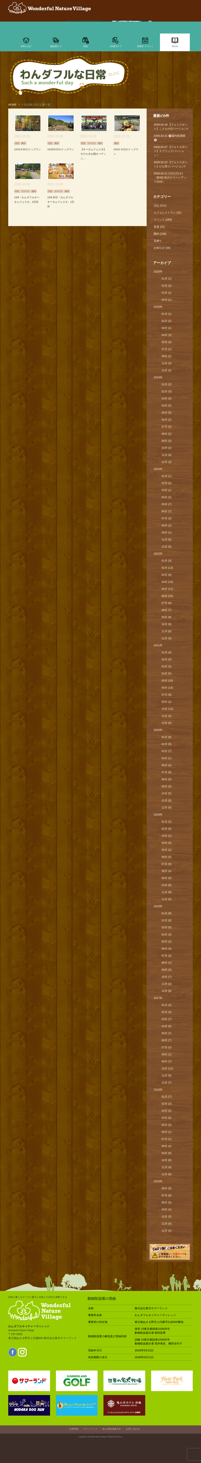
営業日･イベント (145, 41)
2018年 (158, 906)
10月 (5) (167, 793)
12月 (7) (167, 1082)
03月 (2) (167, 292)
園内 (23, 143)
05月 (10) (167, 680)
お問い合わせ (133, 1429)
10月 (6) (167, 624)
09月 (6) (167, 617)
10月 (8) (167, 885)
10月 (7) (167, 976)
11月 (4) (167, 454)
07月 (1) (167, 349)
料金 (86, 41)
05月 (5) (167, 412)
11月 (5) (167, 800)
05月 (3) (167, 342)
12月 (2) (167, 370)
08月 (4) (167, 871)
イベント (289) (163, 219)
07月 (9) (167, 694)
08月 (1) (167, 962)
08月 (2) (167, 433)
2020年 (158, 730)
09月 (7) (167, 1061)
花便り (158, 240)
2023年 (158, 469)
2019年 (158, 814)
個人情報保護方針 (111, 1429)
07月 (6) (167, 772)
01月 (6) (167, 737)
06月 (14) (167, 687)
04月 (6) (167, 1117)
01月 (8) (167, 913)
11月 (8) (167, 631)
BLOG (175, 41)
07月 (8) (167, 603)
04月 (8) (167, 1026)
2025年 (158, 306)
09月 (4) (167, 786)
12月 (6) (167, 807)
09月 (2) (167, 356)
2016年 (158, 1089)
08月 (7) (167, 610)
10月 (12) (167, 1068)
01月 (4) (167, 652)
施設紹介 (55, 41)
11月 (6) (167, 539)
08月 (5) (167, 779)
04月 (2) (167, 497)
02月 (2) (167, 320)
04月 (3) (167, 335)
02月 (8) (167, 744)
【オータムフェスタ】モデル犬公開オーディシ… (93, 154)
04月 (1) (167, 299)
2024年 (158, 377)
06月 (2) (167, 419)
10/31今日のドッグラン (27, 149)
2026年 (158, 271)
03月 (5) (167, 666)
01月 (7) (167, 1096)
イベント (92, 143)
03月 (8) (167, 574)
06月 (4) (167, 765)
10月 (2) (167, 447)
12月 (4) (167, 1230)
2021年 (158, 645)
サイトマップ (90, 1429)
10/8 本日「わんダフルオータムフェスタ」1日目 (60, 202)
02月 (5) (167, 828)
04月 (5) (167, 405)
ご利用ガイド (115, 41)
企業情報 (74, 1429)
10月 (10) (167, 708)
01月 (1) (167, 278)
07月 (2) (167, 426)
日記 (17, 143)
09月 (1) (167, 532)
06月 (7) (167, 511)
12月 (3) (167, 462)
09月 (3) (167, 969)
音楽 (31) (159, 226)
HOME (12, 104)
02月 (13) (167, 567)
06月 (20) (167, 596)
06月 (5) (167, 856)
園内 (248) (160, 233)
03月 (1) (167, 328)
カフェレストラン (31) (167, 212)
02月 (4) (167, 1012)
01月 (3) (167, 560)
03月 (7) (167, 751)
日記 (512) (160, 205)
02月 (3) (167, 285)
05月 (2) (167, 849)
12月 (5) (167, 546)
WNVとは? (26, 41)
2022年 (158, 553)
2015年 (158, 1181)
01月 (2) (167, 384)
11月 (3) (167, 363)
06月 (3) (167, 948)
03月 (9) (167, 398)
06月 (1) (167, 1131)
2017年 (158, 997)
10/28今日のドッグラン (60, 149)
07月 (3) (167, 518)
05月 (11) (167, 588)
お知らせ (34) (162, 247)
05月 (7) (167, 504)
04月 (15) (167, 581)
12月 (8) (167, 1174)
